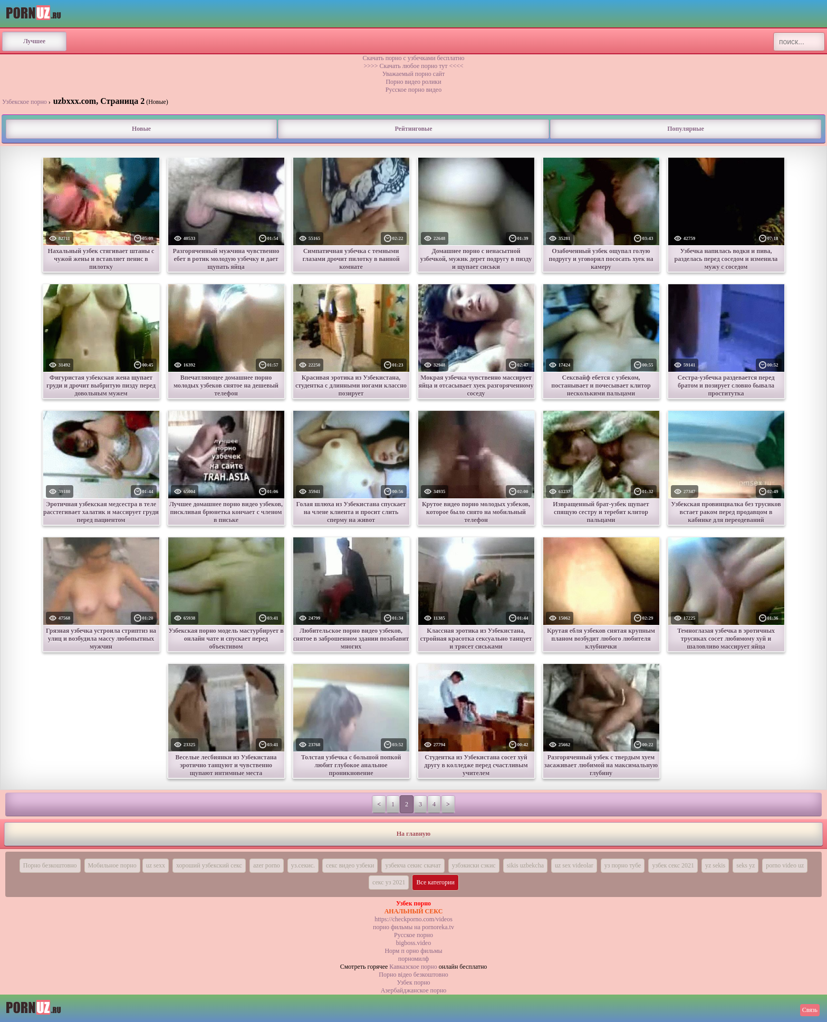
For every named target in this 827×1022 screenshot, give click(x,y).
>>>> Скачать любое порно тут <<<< (413, 66)
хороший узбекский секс (209, 865)
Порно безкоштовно (50, 865)
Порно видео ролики (413, 81)
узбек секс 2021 (673, 865)
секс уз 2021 (388, 882)
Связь (810, 1010)
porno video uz (785, 865)
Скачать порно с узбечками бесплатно (413, 58)
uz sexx (155, 865)
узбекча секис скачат (412, 865)
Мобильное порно (112, 865)
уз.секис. (303, 865)
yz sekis (715, 865)
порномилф (413, 958)
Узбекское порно (24, 101)
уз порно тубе (622, 865)
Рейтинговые (413, 128)
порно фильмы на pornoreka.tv (413, 927)
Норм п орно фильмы (413, 950)
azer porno (266, 865)
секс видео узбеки (350, 865)
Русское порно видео (413, 89)
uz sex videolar (574, 865)
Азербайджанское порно (414, 990)
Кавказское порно (413, 966)
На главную (413, 833)
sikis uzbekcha (525, 865)
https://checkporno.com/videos (413, 919)
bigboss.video (413, 943)
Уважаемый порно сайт (413, 74)
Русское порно (413, 935)
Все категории (435, 882)
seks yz (745, 865)
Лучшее (34, 41)
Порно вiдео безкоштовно (413, 974)
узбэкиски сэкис (474, 865)
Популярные (685, 128)
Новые (141, 128)
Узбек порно (413, 982)
